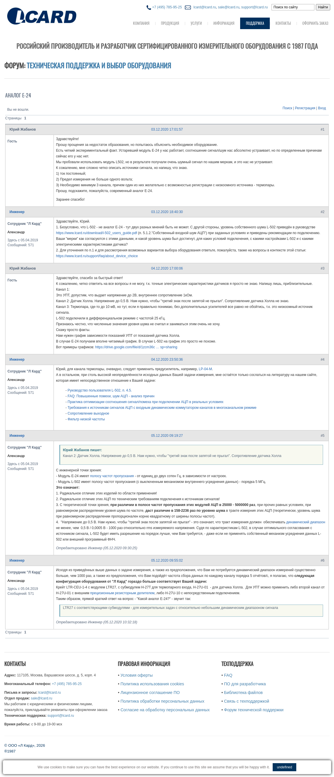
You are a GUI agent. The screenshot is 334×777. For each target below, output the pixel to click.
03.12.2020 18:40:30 (167, 212)
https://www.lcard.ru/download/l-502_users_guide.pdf (96, 233)
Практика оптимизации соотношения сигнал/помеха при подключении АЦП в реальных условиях (145, 402)
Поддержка (255, 23)
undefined (284, 767)
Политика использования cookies (152, 684)
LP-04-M (205, 369)
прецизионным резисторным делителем (122, 593)
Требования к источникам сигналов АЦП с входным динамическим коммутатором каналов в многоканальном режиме (162, 408)
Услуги (196, 23)
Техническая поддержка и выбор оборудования (99, 65)
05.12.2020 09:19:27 (167, 436)
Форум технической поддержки (253, 710)
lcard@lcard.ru (204, 7)
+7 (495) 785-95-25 (164, 7)
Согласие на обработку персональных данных (165, 710)
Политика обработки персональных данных (162, 701)
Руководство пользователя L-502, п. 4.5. (100, 390)
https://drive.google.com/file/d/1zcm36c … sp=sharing (136, 347)
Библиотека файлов (243, 692)
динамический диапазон (305, 522)
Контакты (283, 23)
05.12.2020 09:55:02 (167, 560)
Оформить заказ (315, 23)
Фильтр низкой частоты (86, 419)
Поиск (287, 108)
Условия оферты (136, 675)
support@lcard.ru (254, 7)
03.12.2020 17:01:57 (167, 129)
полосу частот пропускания (112, 476)
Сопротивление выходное (88, 413)
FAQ (228, 675)
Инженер (17, 212)
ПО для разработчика (245, 684)
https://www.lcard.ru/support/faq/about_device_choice (97, 256)
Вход (322, 108)
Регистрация (305, 108)
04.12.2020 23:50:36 (167, 360)
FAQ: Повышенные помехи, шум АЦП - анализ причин (111, 396)
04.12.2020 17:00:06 (167, 268)
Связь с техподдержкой (246, 701)
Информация (223, 23)
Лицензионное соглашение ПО (150, 692)
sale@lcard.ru (228, 7)
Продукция (170, 23)
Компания (141, 23)
